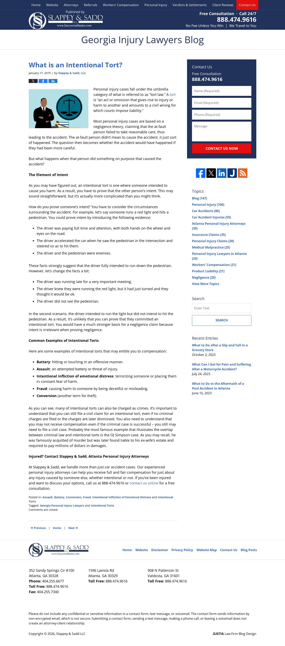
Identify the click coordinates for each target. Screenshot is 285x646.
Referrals (90, 5)
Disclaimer (159, 550)
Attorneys (71, 5)
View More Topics (205, 284)
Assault (48, 497)
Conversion (73, 497)
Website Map (207, 550)
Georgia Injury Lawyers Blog (66, 19)
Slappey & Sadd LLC (70, 634)
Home (36, 5)
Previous (38, 527)
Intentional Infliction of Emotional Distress (121, 497)
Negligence (204, 277)
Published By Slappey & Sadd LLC (221, 20)
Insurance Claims (209, 234)
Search (222, 320)
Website (52, 5)
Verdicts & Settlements (190, 5)
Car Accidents (206, 211)
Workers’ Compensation (121, 5)
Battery (59, 497)
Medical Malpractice (211, 247)
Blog (199, 198)
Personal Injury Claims (213, 241)
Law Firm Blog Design (234, 634)
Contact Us (247, 5)
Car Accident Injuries (211, 217)
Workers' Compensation (214, 265)
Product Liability (208, 271)
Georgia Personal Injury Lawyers (62, 505)
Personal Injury (155, 5)
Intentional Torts (102, 505)
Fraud (87, 497)
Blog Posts (249, 550)
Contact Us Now (222, 148)
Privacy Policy (182, 550)
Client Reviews (223, 5)
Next (73, 527)
